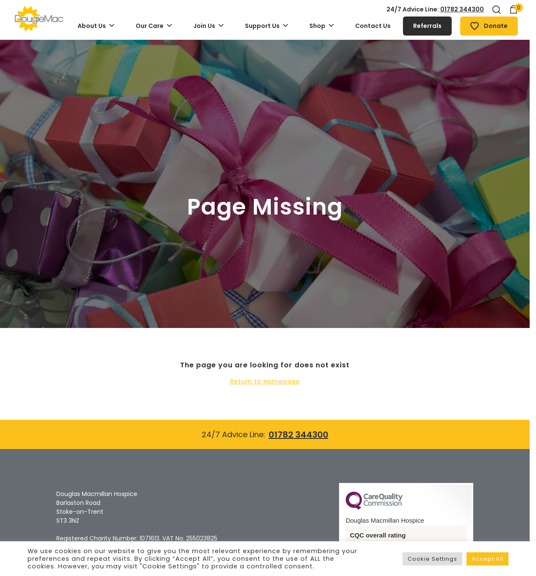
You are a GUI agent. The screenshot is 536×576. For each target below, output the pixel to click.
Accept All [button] (487, 559)
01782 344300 (462, 9)
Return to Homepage (265, 381)
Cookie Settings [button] (432, 559)
